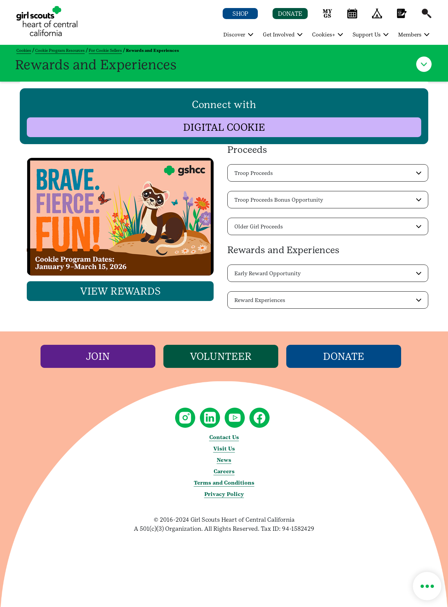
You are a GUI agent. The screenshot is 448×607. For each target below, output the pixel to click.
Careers (224, 471)
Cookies (23, 50)
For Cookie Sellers (105, 50)
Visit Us (224, 448)
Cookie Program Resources (60, 50)
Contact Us (224, 437)
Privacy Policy (224, 494)
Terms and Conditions (224, 483)
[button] (327, 16)
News (224, 460)
